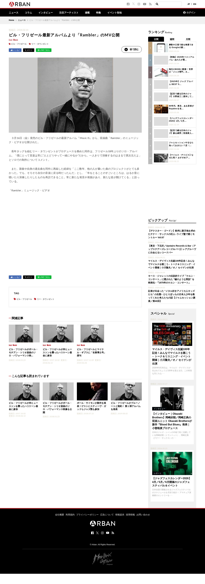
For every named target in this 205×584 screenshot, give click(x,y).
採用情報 (130, 514)
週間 (172, 39)
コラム (29, 12)
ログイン (189, 12)
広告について (107, 514)
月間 (188, 39)
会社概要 (59, 514)
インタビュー (47, 12)
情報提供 (119, 514)
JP (188, 4)
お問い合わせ (143, 514)
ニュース (14, 12)
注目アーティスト (71, 12)
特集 (102, 12)
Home (11, 20)
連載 (90, 12)
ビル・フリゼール (19, 44)
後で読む (131, 49)
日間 (156, 39)
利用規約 (70, 514)
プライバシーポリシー (87, 514)
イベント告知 (119, 12)
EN (194, 4)
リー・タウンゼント (40, 44)
